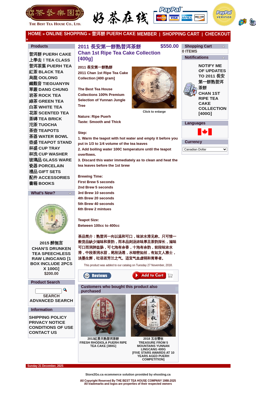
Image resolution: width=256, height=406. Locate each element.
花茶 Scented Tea (49, 112)
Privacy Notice (47, 322)
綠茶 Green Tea (46, 101)
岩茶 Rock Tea (45, 95)
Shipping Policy (48, 317)
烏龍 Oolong (43, 77)
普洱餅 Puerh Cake (114, 33)
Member (147, 34)
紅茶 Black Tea (46, 71)
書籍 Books (42, 183)
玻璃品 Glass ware (50, 159)
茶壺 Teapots (44, 130)
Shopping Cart (181, 34)
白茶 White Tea (45, 107)
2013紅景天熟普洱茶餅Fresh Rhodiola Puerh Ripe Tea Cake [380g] (103, 342)
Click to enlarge (154, 110)
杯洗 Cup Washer (48, 154)
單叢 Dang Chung (48, 89)
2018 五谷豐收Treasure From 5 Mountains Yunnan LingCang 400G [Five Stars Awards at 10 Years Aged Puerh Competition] (153, 349)
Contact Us (43, 332)
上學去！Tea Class (49, 60)
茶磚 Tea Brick (45, 118)
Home (35, 33)
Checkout (217, 34)
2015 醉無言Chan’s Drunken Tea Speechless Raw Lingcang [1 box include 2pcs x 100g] (51, 255)
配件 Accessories (49, 177)
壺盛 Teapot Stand (50, 142)
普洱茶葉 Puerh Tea (50, 65)
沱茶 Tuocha (43, 124)
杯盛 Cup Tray (44, 148)
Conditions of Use (51, 327)
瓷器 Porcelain (46, 165)
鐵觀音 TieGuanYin (49, 83)
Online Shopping (66, 33)
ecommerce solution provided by (119, 374)
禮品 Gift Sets (45, 171)
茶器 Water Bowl (48, 136)
